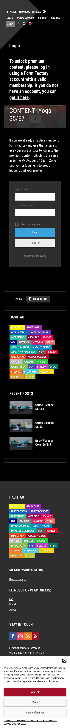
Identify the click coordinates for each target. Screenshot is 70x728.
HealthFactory (20, 347)
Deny (35, 702)
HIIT (42, 352)
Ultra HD (47, 371)
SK (32, 366)
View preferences (35, 712)
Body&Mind (18, 337)
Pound (42, 362)
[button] (64, 661)
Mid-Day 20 (18, 357)
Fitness (39, 342)
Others (16, 362)
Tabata (42, 366)
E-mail (26, 189)
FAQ (11, 599)
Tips (54, 366)
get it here (19, 97)
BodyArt (34, 337)
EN (13, 342)
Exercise (24, 342)
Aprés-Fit (17, 327)
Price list (55, 17)
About (12, 609)
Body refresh (19, 332)
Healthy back (42, 347)
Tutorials (31, 371)
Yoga (30, 376)
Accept (35, 692)
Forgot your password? (35, 256)
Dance (47, 337)
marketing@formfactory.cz (26, 647)
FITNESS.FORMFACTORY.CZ (24, 11)
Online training (26, 17)
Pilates (29, 362)
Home (10, 17)
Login (10, 23)
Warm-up (17, 376)
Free (50, 342)
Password (28, 205)
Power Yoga (18, 366)
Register (35, 243)
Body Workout (40, 332)
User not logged (17, 579)
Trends (16, 371)
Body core (33, 327)
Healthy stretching (23, 352)
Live (44, 17)
